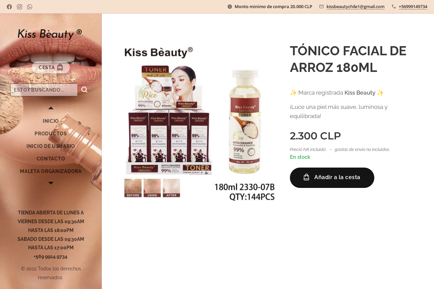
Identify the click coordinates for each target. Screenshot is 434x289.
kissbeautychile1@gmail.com (355, 6)
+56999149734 (413, 6)
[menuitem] (51, 121)
